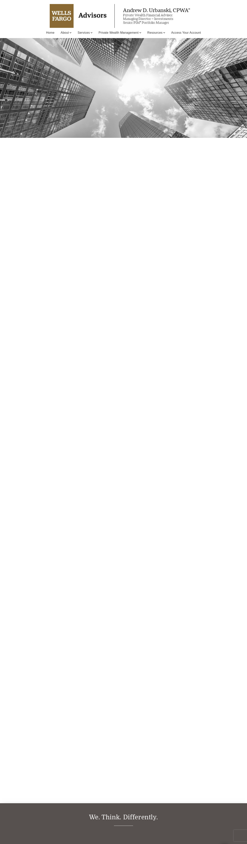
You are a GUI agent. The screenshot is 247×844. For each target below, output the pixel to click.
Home (50, 32)
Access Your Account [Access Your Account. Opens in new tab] (186, 32)
